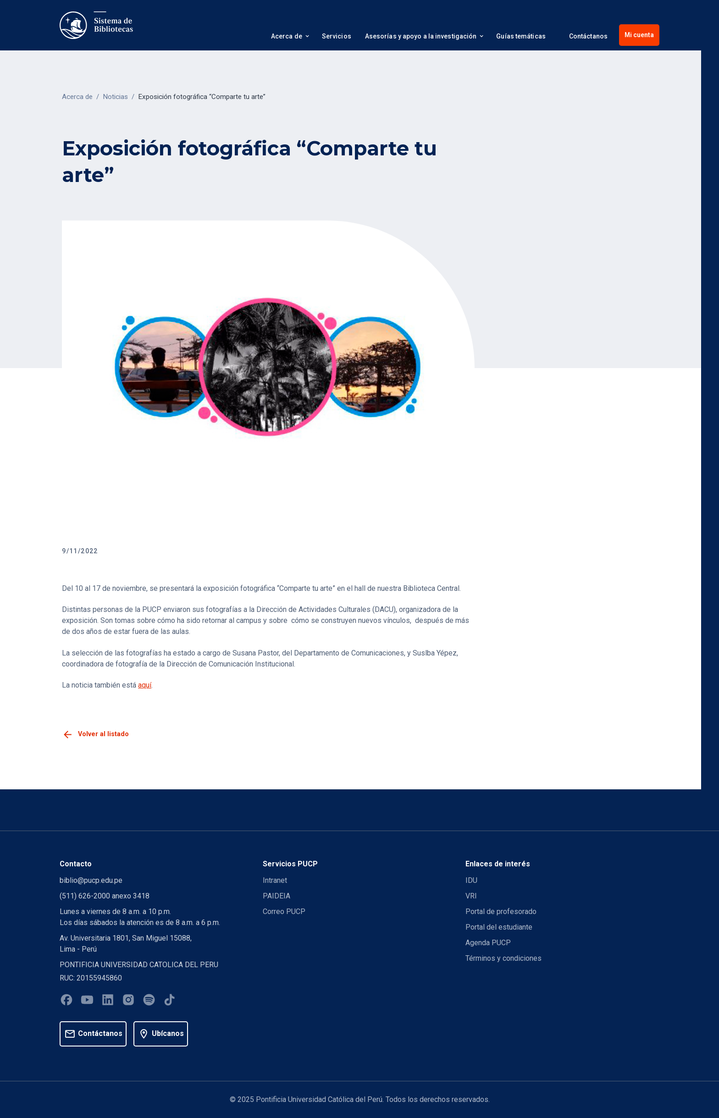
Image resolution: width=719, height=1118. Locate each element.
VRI (471, 896)
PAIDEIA (276, 896)
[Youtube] (87, 1001)
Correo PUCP (284, 911)
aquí (144, 685)
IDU (471, 880)
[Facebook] (66, 1001)
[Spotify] (149, 1001)
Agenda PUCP (488, 942)
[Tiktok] (170, 1001)
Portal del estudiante (498, 927)
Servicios (336, 36)
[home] (96, 25)
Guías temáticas (521, 36)
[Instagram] (128, 1001)
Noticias (115, 97)
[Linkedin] (108, 1001)
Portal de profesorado (500, 911)
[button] (289, 37)
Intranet (275, 880)
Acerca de (77, 97)
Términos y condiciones (503, 958)
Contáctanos (588, 36)
